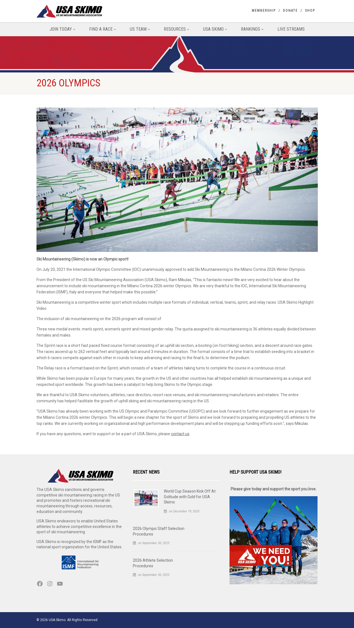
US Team (140, 29)
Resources (176, 29)
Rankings (252, 29)
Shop (310, 11)
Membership (264, 11)
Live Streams (291, 29)
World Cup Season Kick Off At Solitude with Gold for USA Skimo (190, 496)
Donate (290, 11)
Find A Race (102, 29)
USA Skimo (215, 29)
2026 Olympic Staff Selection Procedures (158, 531)
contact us (180, 434)
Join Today (62, 29)
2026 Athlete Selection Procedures (153, 563)
